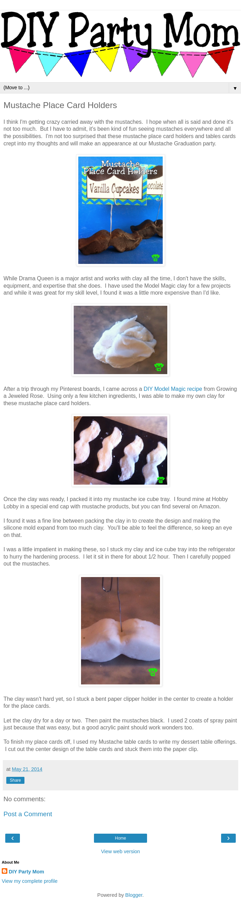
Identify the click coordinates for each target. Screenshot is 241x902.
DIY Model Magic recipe (173, 389)
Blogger (134, 895)
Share (15, 780)
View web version (120, 851)
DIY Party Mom (26, 871)
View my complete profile (30, 881)
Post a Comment (27, 814)
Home (120, 838)
